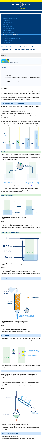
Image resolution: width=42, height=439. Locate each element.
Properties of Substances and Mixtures (13, 46)
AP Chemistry (3, 46)
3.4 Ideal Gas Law (5, 24)
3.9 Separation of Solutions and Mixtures (10, 34)
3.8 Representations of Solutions (8, 32)
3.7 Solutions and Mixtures (7, 30)
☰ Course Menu (4, 11)
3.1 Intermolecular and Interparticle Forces (9, 18)
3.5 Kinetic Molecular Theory (7, 26)
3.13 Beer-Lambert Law (6, 42)
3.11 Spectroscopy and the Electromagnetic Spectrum (11, 38)
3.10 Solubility (4, 36)
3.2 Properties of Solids (6, 20)
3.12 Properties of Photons (7, 40)
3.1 (31, 185)
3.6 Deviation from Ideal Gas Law (8, 28)
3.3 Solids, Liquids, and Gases (7, 22)
